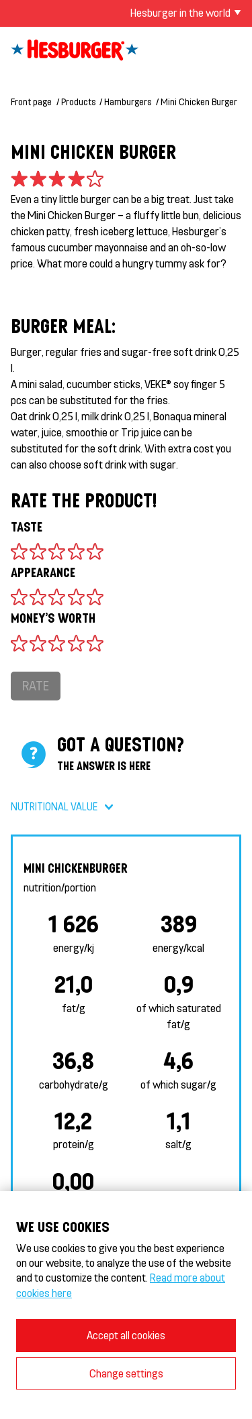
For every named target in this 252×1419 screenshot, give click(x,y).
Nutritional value (54, 806)
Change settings (126, 1373)
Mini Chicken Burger (199, 101)
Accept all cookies (126, 1335)
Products (78, 101)
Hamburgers (127, 101)
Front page (31, 101)
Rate (35, 685)
